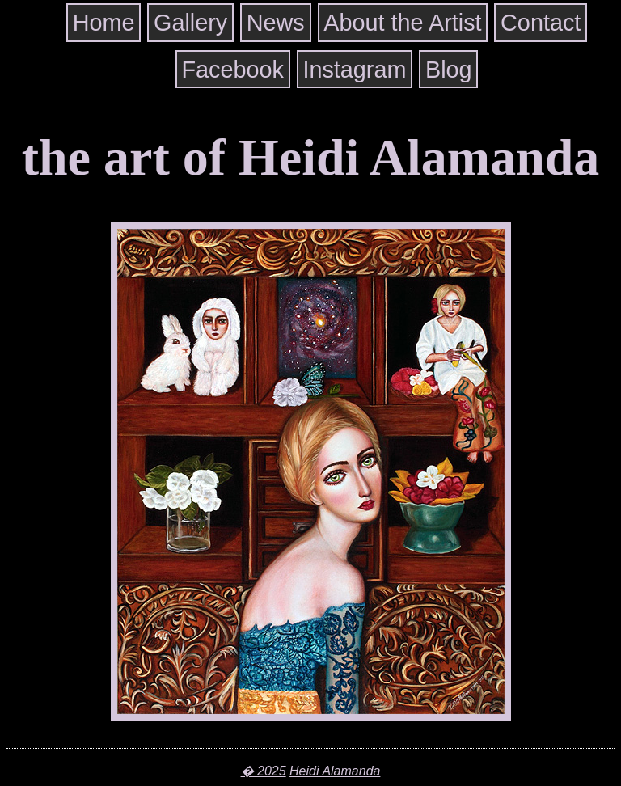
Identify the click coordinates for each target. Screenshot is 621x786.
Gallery (190, 23)
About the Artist (402, 23)
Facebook (232, 69)
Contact (541, 23)
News (276, 23)
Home (104, 23)
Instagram (354, 69)
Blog (448, 69)
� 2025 (263, 771)
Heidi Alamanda (334, 771)
